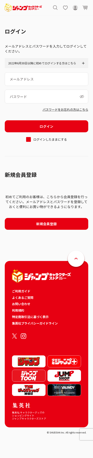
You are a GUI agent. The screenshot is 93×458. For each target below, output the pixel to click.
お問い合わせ (21, 304)
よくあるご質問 (22, 297)
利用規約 (18, 310)
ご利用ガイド (21, 291)
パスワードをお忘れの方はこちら (65, 109)
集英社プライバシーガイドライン (35, 323)
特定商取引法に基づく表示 (30, 316)
